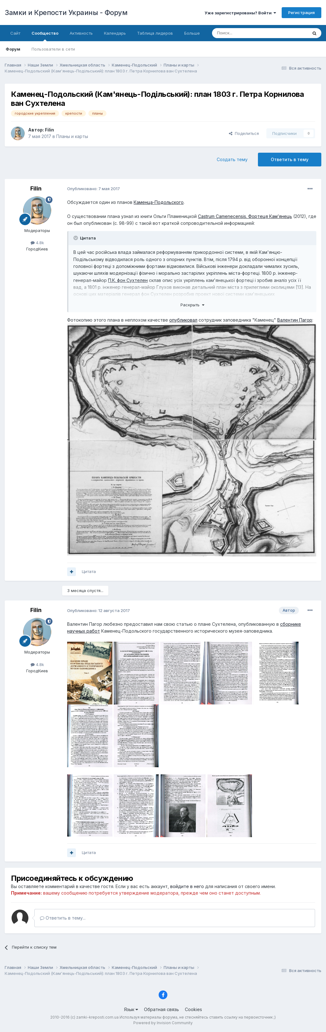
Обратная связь (161, 1009)
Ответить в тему (290, 159)
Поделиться (244, 133)
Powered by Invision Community (163, 1022)
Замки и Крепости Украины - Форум (66, 12)
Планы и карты (72, 136)
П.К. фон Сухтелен (128, 280)
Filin (49, 129)
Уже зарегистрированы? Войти (240, 12)
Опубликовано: (93, 188)
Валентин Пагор (294, 320)
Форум (13, 49)
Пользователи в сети (53, 49)
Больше (192, 33)
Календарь (115, 33)
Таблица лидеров (155, 33)
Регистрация (301, 12)
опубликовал (183, 320)
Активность (81, 33)
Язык (131, 1009)
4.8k (37, 242)
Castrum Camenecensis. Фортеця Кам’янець (245, 216)
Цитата (89, 571)
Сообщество (45, 36)
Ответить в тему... (63, 918)
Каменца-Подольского (159, 202)
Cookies (193, 1009)
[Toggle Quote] (76, 237)
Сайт (15, 33)
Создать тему (232, 159)
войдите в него (187, 886)
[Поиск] (242, 33)
